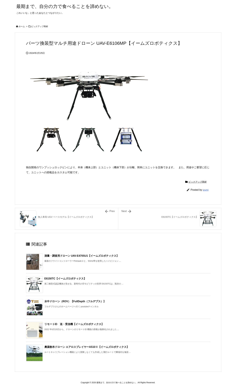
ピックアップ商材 (39, 26)
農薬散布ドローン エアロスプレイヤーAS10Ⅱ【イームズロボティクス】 (86, 347)
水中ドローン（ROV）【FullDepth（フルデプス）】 (75, 301)
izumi (205, 189)
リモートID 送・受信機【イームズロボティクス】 (74, 324)
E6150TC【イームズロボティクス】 (65, 278)
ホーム (22, 26)
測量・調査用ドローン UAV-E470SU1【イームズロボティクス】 (81, 255)
